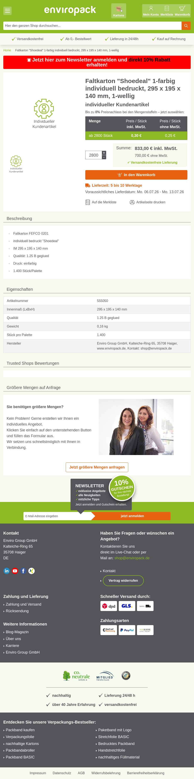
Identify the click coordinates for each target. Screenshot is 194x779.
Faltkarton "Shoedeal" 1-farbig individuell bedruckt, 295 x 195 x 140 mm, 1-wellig (67, 50)
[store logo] (70, 10)
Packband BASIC (20, 757)
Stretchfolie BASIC (113, 737)
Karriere (12, 646)
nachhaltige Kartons (22, 744)
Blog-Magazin (17, 632)
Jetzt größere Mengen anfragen (97, 467)
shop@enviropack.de (132, 558)
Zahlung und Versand (23, 604)
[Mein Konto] (151, 10)
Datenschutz (62, 773)
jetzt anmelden (132, 516)
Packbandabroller (20, 750)
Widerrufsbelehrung (106, 773)
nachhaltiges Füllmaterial (119, 757)
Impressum (38, 773)
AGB (81, 773)
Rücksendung (17, 611)
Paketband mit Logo (115, 730)
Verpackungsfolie (20, 737)
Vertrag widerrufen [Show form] (123, 580)
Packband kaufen (20, 730)
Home (7, 50)
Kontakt (109, 571)
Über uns (13, 639)
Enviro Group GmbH (23, 652)
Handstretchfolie (111, 750)
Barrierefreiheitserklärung (145, 773)
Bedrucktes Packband (116, 744)
